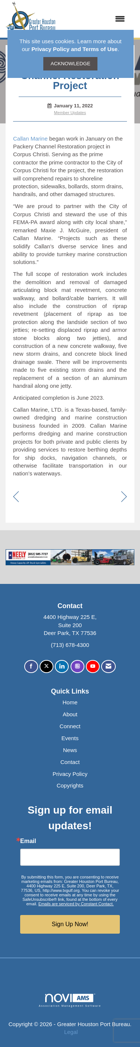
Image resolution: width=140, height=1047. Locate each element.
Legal (71, 1032)
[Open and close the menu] (94, 18)
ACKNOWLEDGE (70, 63)
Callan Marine (30, 138)
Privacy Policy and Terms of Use (74, 49)
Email (28, 841)
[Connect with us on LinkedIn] (62, 666)
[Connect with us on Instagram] (77, 666)
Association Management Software (70, 1000)
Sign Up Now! (70, 924)
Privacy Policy (70, 774)
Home (69, 702)
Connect (70, 726)
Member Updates (70, 112)
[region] (124, 497)
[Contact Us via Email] (108, 666)
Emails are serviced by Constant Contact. (76, 904)
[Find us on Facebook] (31, 666)
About (70, 714)
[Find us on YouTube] (93, 666)
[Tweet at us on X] (46, 666)
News (70, 750)
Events (70, 738)
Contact (70, 762)
